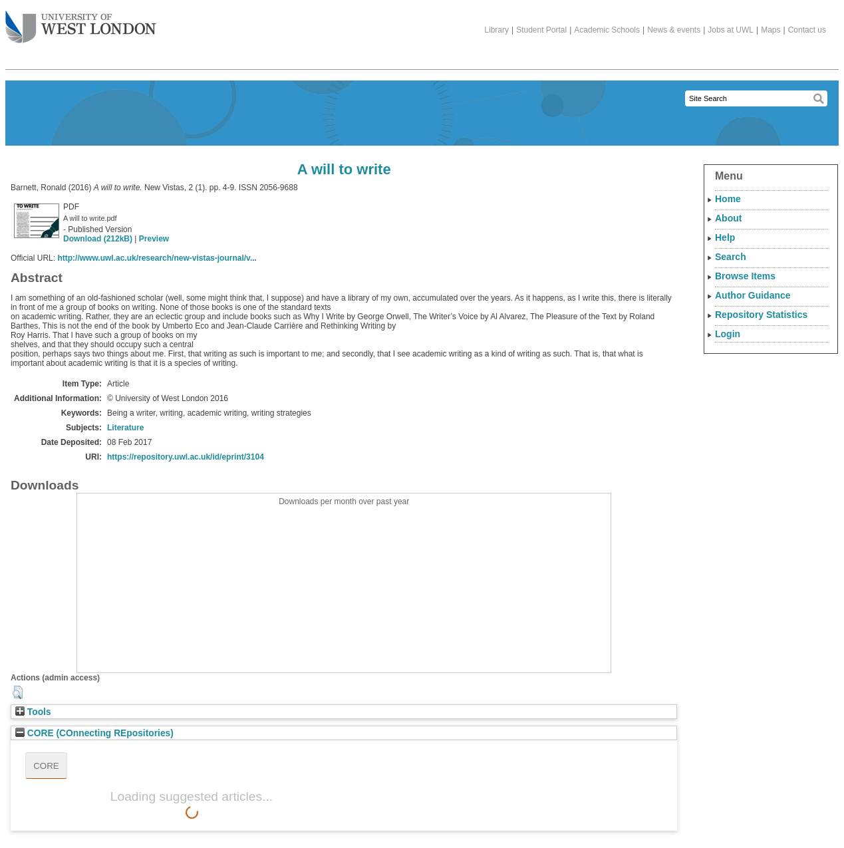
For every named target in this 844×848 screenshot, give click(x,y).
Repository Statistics (761, 314)
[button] (18, 692)
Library (496, 30)
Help (725, 237)
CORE (46, 766)
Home (728, 199)
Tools (33, 712)
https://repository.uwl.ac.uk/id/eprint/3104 (185, 457)
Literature (125, 427)
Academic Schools (607, 30)
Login (727, 334)
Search (730, 256)
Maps (770, 30)
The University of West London (81, 22)
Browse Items (745, 276)
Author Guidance (753, 295)
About (728, 218)
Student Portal (541, 30)
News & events (673, 30)
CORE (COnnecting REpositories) (94, 733)
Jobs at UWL (731, 30)
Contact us (807, 30)
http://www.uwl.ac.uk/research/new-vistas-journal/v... (156, 258)
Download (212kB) (97, 238)
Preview (154, 238)
